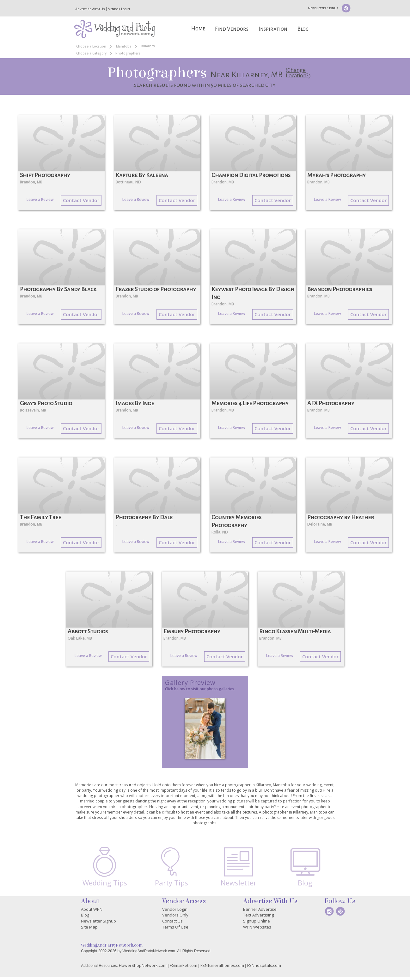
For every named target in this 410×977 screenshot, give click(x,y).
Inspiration (273, 29)
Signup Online (256, 921)
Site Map (89, 927)
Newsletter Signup (323, 8)
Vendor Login (119, 9)
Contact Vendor (81, 200)
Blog (303, 29)
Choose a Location (91, 46)
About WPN (91, 909)
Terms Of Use (175, 927)
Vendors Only (175, 915)
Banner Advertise (260, 909)
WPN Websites (257, 927)
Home (198, 29)
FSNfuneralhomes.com (222, 965)
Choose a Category (91, 53)
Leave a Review (40, 199)
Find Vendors (231, 29)
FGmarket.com (183, 965)
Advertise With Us (90, 9)
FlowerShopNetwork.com (143, 965)
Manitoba (124, 46)
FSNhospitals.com (264, 965)
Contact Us (172, 921)
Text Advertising (258, 915)
